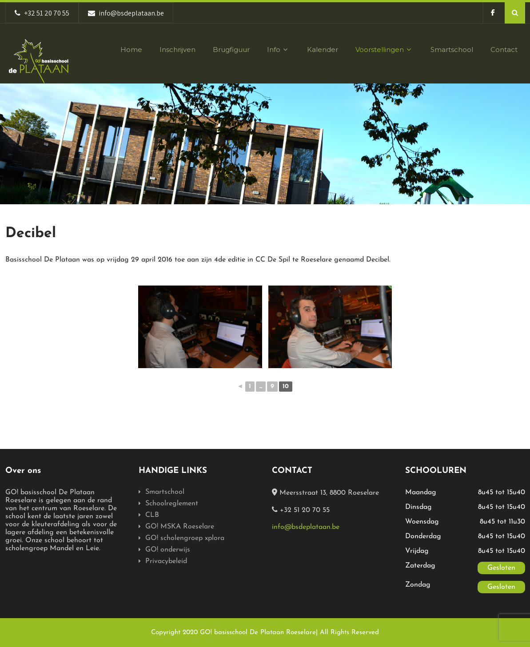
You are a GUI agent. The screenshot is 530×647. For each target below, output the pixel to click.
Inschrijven (177, 49)
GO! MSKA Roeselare (179, 526)
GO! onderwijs (167, 549)
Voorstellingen (384, 49)
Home (131, 49)
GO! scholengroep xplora (184, 538)
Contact (504, 49)
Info (278, 49)
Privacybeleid (166, 561)
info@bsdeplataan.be (305, 527)
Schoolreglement (171, 503)
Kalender (322, 49)
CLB (152, 515)
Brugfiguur (231, 49)
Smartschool (451, 49)
